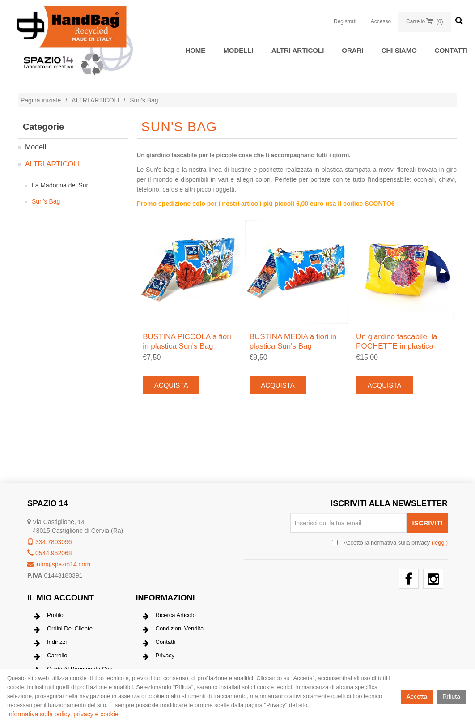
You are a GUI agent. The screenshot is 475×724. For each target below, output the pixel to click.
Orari (352, 50)
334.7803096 (49, 541)
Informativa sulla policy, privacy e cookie (63, 714)
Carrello (51, 656)
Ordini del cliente (63, 629)
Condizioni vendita (173, 629)
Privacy (159, 656)
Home (195, 50)
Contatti (451, 50)
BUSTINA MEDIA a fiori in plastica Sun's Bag (293, 341)
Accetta (417, 696)
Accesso (381, 21)
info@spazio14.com (58, 564)
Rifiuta (451, 696)
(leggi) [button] (440, 542)
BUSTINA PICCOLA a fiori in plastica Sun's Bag (187, 341)
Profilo (49, 616)
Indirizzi (50, 643)
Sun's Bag (46, 201)
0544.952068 (49, 553)
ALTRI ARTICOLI (297, 50)
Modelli (238, 50)
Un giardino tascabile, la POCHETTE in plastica (396, 341)
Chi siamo (399, 50)
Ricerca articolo (169, 616)
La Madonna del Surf (61, 185)
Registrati (345, 21)
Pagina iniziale (41, 100)
